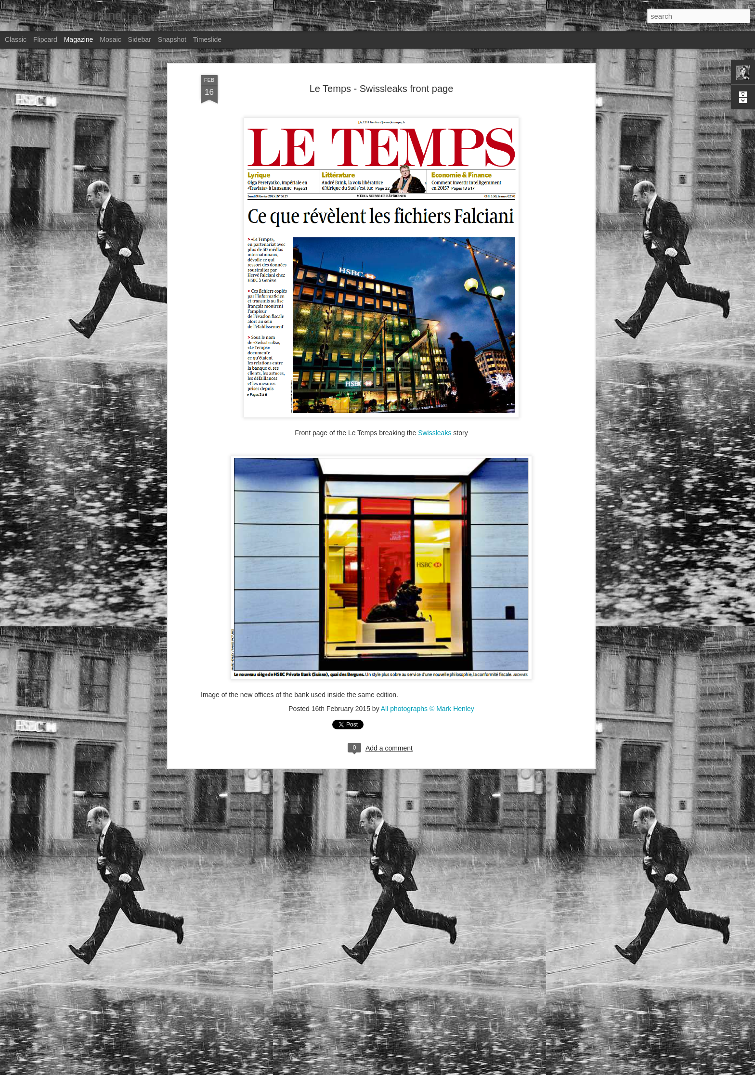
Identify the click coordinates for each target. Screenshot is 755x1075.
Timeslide (207, 39)
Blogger (514, 1070)
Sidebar (139, 39)
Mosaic (110, 39)
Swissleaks (434, 348)
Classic (15, 39)
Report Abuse (542, 1070)
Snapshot (172, 39)
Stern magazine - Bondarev (328, 955)
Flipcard (45, 39)
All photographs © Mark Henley (427, 624)
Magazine (78, 39)
